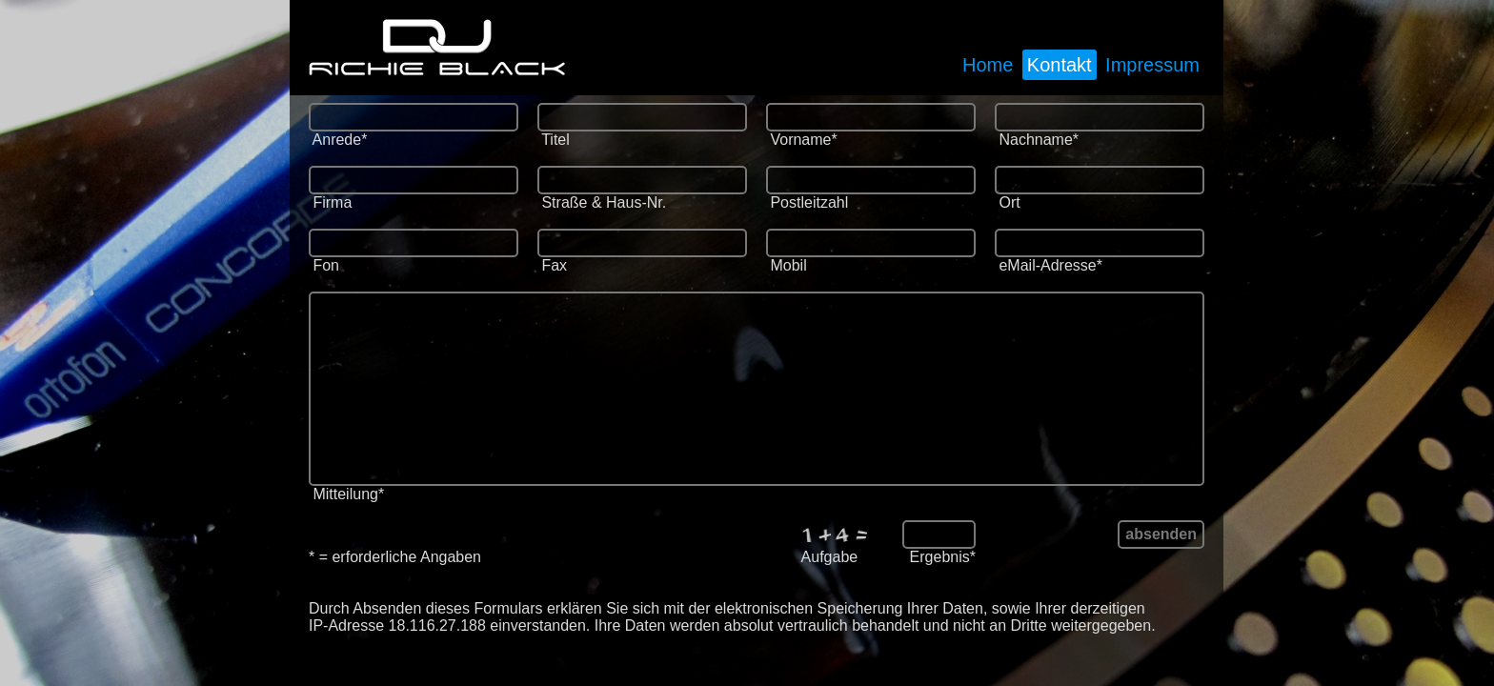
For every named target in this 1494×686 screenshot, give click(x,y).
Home (987, 64)
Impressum (1152, 64)
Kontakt (1059, 64)
